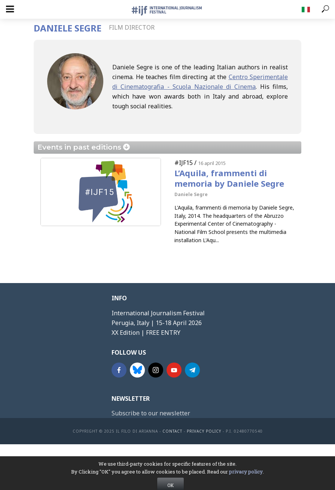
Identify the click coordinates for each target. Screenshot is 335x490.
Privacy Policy (204, 431)
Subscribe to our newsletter (151, 413)
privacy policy (246, 482)
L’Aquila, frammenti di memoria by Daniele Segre (229, 178)
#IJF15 (183, 163)
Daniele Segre (191, 194)
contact (172, 431)
